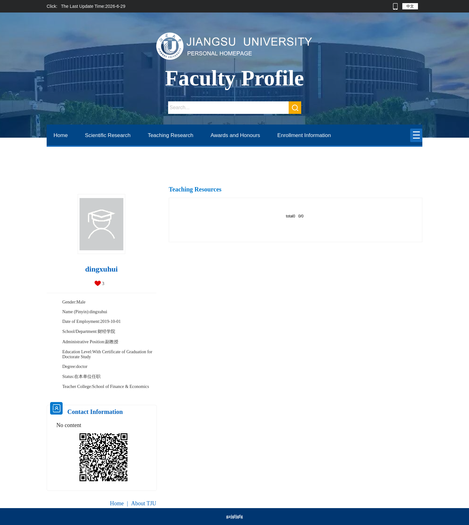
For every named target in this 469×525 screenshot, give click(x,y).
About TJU (143, 503)
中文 (410, 6)
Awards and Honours (235, 135)
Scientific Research (108, 135)
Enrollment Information (304, 135)
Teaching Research (170, 135)
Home (61, 135)
